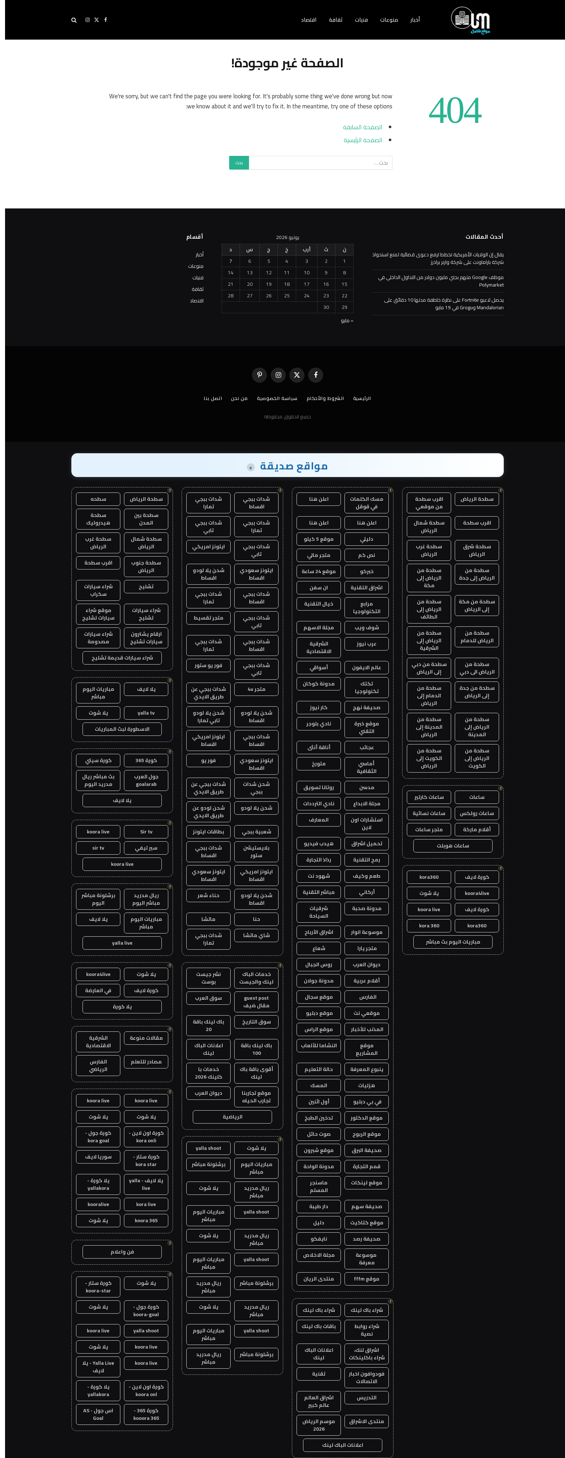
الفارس (362, 997)
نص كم (361, 555)
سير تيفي (141, 847)
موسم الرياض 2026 (313, 1425)
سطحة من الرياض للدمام (472, 636)
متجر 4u (252, 689)
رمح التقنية (361, 859)
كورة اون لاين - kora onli (141, 1136)
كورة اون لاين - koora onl (141, 1390)
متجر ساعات (424, 829)
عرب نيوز (362, 643)
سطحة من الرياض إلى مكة (423, 578)
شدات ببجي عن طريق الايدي (203, 692)
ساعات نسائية (424, 813)
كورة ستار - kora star (141, 1160)
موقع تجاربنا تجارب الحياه (251, 1096)
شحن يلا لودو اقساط (203, 574)
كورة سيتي (93, 760)
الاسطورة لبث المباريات (117, 729)
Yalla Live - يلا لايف (93, 1366)
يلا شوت (424, 893)
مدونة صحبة (362, 908)
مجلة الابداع (361, 803)
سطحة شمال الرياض (424, 526)
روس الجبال (313, 964)
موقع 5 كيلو (314, 539)
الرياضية (227, 1116)
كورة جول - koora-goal (141, 1310)
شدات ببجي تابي (203, 526)
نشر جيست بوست (203, 977)
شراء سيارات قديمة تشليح (117, 657)
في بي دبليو (362, 1101)
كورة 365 (141, 760)
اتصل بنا (208, 398)
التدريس (362, 1397)
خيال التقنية (313, 603)
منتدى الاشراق (361, 1421)
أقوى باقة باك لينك (251, 1073)
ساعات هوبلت (448, 845)
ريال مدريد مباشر (251, 1191)
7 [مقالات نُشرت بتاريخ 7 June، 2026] (225, 261)
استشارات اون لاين (362, 823)
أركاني (362, 892)
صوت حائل (314, 1134)
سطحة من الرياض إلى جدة (472, 574)
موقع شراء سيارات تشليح (93, 614)
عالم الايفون (361, 667)
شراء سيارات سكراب (93, 590)
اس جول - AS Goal (93, 1414)
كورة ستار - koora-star (93, 1286)
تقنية (313, 1373)
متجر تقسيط (203, 617)
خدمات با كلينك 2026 (203, 1073)
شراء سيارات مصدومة (93, 637)
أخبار (410, 19)
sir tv (93, 847)
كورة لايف (472, 877)
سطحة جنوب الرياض (141, 566)
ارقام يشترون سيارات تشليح (141, 637)
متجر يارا (361, 948)
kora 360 (424, 925)
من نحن (234, 398)
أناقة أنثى (313, 747)
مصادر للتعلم (141, 1061)
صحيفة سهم (361, 1206)
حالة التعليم (313, 1069)
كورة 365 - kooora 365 (141, 1414)
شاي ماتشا (251, 935)
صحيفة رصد (361, 1238)
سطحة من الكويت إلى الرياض (424, 758)
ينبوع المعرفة (361, 1069)
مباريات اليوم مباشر (251, 1168)
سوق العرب (203, 998)
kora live (141, 1204)
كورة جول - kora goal (93, 1136)
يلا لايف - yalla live (141, 1184)
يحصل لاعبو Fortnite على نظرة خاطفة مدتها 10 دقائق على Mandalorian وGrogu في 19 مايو (439, 303)
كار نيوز (313, 707)
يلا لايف (141, 689)
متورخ (314, 763)
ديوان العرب (361, 964)
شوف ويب (362, 627)
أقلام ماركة (472, 829)
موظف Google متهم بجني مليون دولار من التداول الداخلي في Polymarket (436, 281)
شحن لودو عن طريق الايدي (203, 811)
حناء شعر (203, 895)
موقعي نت (361, 1013)
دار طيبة (313, 1206)
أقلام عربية (361, 980)
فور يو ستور (203, 665)
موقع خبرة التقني (361, 727)
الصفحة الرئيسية (358, 139)
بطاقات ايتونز (203, 831)
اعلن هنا (314, 499)
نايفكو (314, 1238)
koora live (424, 909)
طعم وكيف (361, 876)
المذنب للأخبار (361, 1029)
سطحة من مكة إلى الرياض (472, 605)
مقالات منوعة (141, 1038)
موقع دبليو (314, 1013)
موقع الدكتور (362, 1117)
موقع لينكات (361, 1182)
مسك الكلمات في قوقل (361, 502)
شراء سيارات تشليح (141, 614)
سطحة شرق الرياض (472, 550)
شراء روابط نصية (361, 1330)
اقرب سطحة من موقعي (424, 502)
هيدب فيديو (314, 843)
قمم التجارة (361, 1166)
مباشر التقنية (314, 892)
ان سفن (313, 587)
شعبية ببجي (251, 831)
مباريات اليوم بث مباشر (448, 941)
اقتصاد (304, 19)
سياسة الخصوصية (272, 398)
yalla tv (141, 712)
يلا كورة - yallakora (93, 1184)
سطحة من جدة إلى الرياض (472, 691)
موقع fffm (361, 1278)
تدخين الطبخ (313, 1117)
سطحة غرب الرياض (424, 550)
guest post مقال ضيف (251, 1001)
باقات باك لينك (314, 1326)
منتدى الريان (313, 1278)
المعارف (314, 819)
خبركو (362, 571)
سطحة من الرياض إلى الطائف (423, 609)
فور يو (203, 760)
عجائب (362, 747)
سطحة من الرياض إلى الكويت (471, 758)
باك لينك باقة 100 (251, 1049)
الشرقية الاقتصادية (313, 647)
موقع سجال (314, 997)
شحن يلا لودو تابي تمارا (203, 716)
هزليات (361, 1085)
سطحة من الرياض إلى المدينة (471, 727)
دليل (313, 1222)
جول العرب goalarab (141, 780)
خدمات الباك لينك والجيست (251, 977)
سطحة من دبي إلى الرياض (424, 668)
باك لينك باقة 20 (203, 1025)
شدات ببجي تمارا (203, 502)
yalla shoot (203, 1148)
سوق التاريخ (251, 1021)
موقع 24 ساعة (314, 571)
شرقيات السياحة (313, 912)
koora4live (472, 893)
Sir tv (141, 831)
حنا (251, 919)
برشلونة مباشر (204, 1164)
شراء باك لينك (362, 1310)
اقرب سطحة (472, 522)
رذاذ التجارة (313, 859)
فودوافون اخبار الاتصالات (361, 1377)
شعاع (313, 948)
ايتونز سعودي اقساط (251, 574)
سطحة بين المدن (141, 518)
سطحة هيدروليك (93, 518)
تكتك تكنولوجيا (362, 687)
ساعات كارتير (424, 797)
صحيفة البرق (362, 1150)
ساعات (472, 797)
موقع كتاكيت (361, 1222)
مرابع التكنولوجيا (361, 607)
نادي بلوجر (313, 723)
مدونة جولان (314, 980)
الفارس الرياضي (93, 1065)
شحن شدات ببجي (251, 787)
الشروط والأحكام (320, 398)
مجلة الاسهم (313, 627)
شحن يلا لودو (251, 808)
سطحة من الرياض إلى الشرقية (423, 640)
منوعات (384, 19)
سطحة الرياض (472, 499)
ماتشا (203, 919)
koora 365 (141, 1220)
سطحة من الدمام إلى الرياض (424, 695)
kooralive (93, 1204)
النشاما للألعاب (314, 1045)
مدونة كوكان (314, 683)
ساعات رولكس (472, 813)
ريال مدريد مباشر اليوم (141, 899)
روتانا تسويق (313, 787)
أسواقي (313, 667)
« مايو (342, 320)
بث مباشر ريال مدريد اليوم (93, 780)
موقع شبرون (314, 1150)
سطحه (93, 499)
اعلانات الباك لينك (313, 1353)
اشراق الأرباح (313, 932)
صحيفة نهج (361, 707)
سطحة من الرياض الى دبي (472, 668)
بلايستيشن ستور (251, 851)
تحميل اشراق (361, 843)
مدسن (361, 787)
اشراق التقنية (362, 587)
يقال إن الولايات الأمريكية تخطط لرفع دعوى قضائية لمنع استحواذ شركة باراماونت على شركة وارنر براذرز (433, 258)
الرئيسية (357, 398)
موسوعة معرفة (362, 1258)
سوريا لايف (93, 1156)
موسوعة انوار (362, 932)
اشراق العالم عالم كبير (314, 1401)
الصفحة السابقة (357, 126)
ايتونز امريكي (203, 546)
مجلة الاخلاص (314, 1255)
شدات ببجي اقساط (251, 502)
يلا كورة (117, 1006)
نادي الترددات (313, 803)
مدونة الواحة (313, 1166)
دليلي (361, 539)
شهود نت (314, 876)
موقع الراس (313, 1029)
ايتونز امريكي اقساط (203, 740)
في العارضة (93, 990)
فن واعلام (117, 1251)
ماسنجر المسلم (314, 1186)
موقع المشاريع (362, 1049)
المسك (313, 1085)
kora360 (423, 877)
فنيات (356, 19)
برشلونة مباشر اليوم (93, 899)
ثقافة (331, 19)
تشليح (141, 586)
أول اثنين (313, 1101)
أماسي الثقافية (362, 767)
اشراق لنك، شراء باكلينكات (362, 1353)
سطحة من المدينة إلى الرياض (424, 727)
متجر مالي (313, 555)
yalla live (117, 943)
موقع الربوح (361, 1134)
